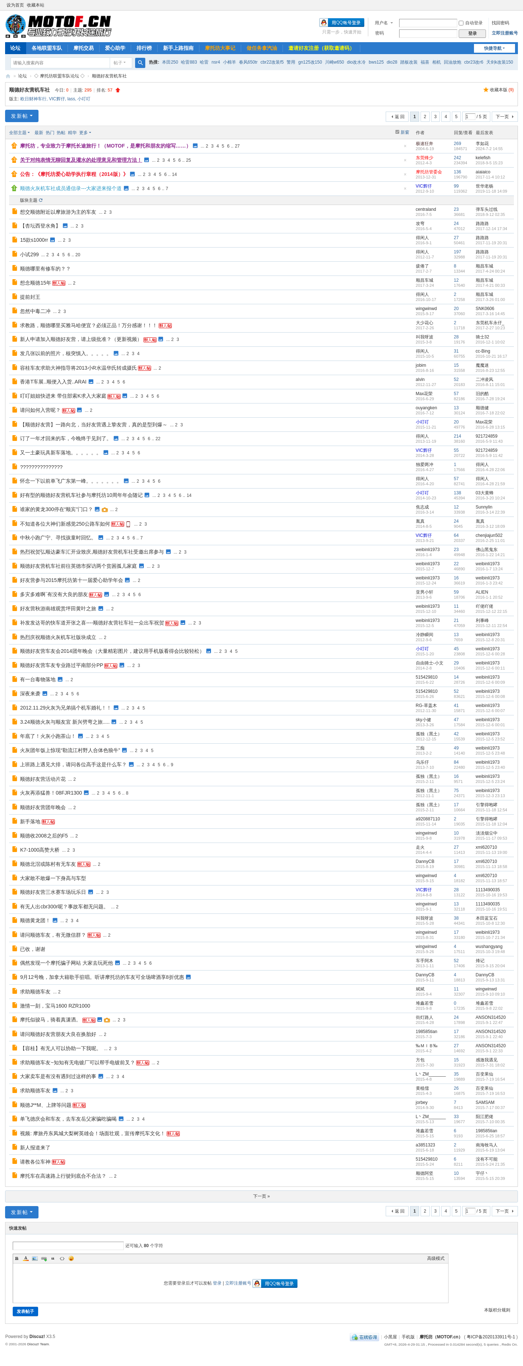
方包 (420, 1059)
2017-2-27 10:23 (490, 328)
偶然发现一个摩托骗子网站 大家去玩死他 (66, 963)
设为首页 (15, 5)
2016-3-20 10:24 (490, 498)
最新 (39, 132)
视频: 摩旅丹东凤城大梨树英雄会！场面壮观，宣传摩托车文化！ (92, 1133)
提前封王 (30, 297)
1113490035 (488, 889)
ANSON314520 (491, 1017)
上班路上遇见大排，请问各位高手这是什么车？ (73, 764)
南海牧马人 (487, 1145)
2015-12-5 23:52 (490, 739)
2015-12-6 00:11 (490, 668)
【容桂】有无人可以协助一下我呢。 (60, 1048)
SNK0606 (485, 308)
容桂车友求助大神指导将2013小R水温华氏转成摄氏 (78, 368)
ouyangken (426, 407)
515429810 (427, 677)
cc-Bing (483, 351)
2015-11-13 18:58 (491, 866)
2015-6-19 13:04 (490, 1150)
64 (456, 535)
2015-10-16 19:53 (491, 895)
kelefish (483, 157)
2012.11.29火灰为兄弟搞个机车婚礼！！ (66, 708)
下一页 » (261, 1196)
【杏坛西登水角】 (40, 226)
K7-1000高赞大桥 (40, 850)
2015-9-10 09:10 (490, 994)
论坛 (15, 48)
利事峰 (482, 620)
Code (62, 1258)
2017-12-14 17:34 (491, 228)
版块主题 (28, 200)
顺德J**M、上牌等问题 (46, 1105)
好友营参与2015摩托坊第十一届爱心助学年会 (71, 580)
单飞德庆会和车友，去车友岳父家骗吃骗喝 (68, 1119)
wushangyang (489, 946)
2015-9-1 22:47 (489, 1022)
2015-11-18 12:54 (491, 810)
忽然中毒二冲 (35, 311)
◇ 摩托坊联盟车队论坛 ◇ (59, 76)
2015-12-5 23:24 (490, 781)
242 (457, 157)
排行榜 (144, 48)
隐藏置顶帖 (405, 176)
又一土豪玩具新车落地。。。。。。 (60, 452)
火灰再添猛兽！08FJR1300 (51, 793)
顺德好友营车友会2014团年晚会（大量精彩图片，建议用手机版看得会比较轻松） (112, 651)
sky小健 (423, 719)
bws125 (376, 62)
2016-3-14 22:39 (490, 512)
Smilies (71, 1258)
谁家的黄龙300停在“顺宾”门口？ (56, 509)
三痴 (420, 748)
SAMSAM (485, 1102)
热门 (50, 132)
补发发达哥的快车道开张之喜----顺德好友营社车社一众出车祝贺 (92, 623)
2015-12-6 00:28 (490, 654)
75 (456, 790)
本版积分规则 (497, 1310)
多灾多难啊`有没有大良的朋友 (54, 594)
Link (44, 1258)
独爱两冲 (424, 464)
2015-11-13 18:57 (491, 881)
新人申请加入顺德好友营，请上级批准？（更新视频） (81, 339)
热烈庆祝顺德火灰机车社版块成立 (58, 637)
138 (457, 492)
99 (456, 186)
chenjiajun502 (489, 535)
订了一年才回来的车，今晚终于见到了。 (66, 438)
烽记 (480, 960)
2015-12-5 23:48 (490, 753)
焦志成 (422, 507)
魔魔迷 (482, 365)
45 (456, 648)
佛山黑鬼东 (487, 549)
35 (456, 1074)
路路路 (482, 223)
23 (456, 209)
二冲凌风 (484, 379)
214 (457, 436)
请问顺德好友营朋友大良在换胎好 (58, 1034)
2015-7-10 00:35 (490, 1122)
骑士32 (482, 337)
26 (456, 1088)
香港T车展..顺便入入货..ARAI (53, 382)
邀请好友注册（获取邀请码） (321, 48)
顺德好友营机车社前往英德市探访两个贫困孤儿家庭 (78, 566)
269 (457, 143)
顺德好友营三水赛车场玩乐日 (53, 892)
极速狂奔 (424, 143)
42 (456, 733)
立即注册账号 (505, 33)
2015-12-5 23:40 (490, 767)
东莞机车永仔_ (490, 322)
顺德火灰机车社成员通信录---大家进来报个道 (71, 188)
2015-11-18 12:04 (491, 824)
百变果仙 (484, 1074)
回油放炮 (452, 62)
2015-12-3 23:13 (490, 796)
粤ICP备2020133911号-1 (491, 1336)
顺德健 (482, 407)
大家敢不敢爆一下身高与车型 (53, 878)
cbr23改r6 (473, 62)
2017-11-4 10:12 (490, 177)
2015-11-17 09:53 (491, 838)
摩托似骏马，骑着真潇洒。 (50, 1020)
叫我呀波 (424, 337)
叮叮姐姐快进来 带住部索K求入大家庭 (63, 396)
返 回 (400, 116)
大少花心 (424, 322)
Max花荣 (424, 393)
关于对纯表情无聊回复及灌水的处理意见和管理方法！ (81, 160)
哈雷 (204, 62)
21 (456, 620)
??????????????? (41, 467)
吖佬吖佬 (484, 606)
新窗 (405, 132)
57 (456, 393)
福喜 (425, 62)
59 (456, 592)
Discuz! (37, 1336)
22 (157, 438)
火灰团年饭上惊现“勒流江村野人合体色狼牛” (70, 750)
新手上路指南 (178, 48)
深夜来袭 (30, 693)
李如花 (482, 143)
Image (34, 1258)
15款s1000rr (34, 240)
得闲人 (422, 237)
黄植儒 (422, 1088)
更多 (83, 132)
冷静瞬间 (424, 634)
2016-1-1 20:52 (489, 597)
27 (237, 146)
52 (456, 379)
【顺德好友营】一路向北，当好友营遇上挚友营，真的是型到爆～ (93, 424)
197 (457, 251)
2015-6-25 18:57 (490, 1136)
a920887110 (428, 818)
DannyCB (425, 861)
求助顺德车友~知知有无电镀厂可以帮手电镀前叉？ (77, 1062)
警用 (291, 62)
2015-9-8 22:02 (489, 1008)
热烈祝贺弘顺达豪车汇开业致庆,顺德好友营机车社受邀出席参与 (92, 552)
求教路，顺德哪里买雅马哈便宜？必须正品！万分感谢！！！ (88, 325)
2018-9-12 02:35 (490, 214)
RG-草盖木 (426, 705)
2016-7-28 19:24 (490, 399)
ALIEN (482, 592)
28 (456, 337)
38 (456, 918)
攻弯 (420, 223)
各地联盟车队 (47, 48)
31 (456, 351)
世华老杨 (484, 186)
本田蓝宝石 (487, 918)
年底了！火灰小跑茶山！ (48, 736)
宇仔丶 (482, 1173)
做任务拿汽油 (262, 48)
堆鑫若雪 (424, 1003)
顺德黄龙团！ (35, 920)
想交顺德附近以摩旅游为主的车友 (58, 212)
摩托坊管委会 (429, 171)
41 (456, 705)
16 (456, 577)
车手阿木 (424, 960)
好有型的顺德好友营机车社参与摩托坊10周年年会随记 (81, 495)
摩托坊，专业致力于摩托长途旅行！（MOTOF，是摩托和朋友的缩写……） (105, 146)
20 (78, 254)
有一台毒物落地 (38, 679)
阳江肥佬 (484, 1116)
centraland (426, 209)
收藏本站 (35, 5)
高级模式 (436, 1258)
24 (456, 223)
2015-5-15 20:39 (490, 1178)
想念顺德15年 (35, 283)
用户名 (381, 22)
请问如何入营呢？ (40, 410)
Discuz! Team (38, 1344)
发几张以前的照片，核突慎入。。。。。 (66, 353)
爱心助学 (115, 48)
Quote (53, 1258)
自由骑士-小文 (429, 663)
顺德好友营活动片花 (43, 779)
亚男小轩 (424, 592)
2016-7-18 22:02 (490, 413)
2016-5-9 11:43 (489, 441)
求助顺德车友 (35, 992)
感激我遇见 (487, 1059)
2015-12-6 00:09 (490, 682)
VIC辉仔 (57, 98)
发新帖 (19, 116)
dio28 (392, 62)
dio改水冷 (356, 62)
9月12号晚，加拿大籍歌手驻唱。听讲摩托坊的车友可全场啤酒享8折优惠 (102, 977)
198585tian (426, 1031)
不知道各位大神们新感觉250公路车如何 (65, 524)
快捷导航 (493, 48)
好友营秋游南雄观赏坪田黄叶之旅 (58, 608)
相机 (436, 62)
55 (456, 450)
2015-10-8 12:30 (490, 923)
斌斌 (420, 989)
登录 (217, 1283)
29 (456, 663)
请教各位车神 (35, 1162)
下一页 (502, 116)
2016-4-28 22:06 (490, 469)
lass (71, 98)
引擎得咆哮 (487, 804)
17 (456, 804)
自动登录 (471, 22)
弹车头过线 (487, 209)
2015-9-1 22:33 (489, 1051)
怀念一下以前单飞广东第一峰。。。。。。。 (71, 481)
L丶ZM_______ (431, 1074)
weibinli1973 (428, 549)
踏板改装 (409, 62)
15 (456, 365)
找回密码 (500, 22)
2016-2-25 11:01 (490, 540)
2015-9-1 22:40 (489, 1036)
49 (456, 748)
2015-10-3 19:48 (490, 951)
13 (456, 407)
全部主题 (18, 132)
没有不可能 (487, 1159)
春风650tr (248, 62)
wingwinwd (426, 308)
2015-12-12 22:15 (491, 611)
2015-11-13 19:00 (491, 852)
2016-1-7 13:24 (489, 569)
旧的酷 (482, 393)
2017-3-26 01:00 (490, 299)
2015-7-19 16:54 (490, 1079)
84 (456, 762)
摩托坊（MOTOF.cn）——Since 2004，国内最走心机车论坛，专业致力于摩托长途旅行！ (8, 76)
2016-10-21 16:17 (491, 356)
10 (456, 833)
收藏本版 (502, 89)
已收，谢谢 (32, 949)
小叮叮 (83, 98)
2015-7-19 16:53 (490, 1093)
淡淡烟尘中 (487, 833)
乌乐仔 (422, 762)
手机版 (408, 1336)
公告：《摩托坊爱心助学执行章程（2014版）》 (74, 174)
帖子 (118, 62)
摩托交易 (83, 48)
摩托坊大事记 (220, 48)
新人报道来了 (35, 1147)
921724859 (487, 436)
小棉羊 (229, 62)
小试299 (29, 254)
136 (457, 171)
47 (456, 719)
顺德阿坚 (424, 1173)
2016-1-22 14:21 (490, 555)
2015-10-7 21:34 (490, 937)
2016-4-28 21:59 (490, 484)
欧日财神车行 (33, 98)
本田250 (170, 62)
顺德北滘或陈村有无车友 (48, 864)
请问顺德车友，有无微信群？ (53, 935)
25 (188, 160)
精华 (72, 132)
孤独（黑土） (429, 733)
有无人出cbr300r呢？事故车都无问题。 (64, 906)
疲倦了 (422, 266)
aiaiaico (483, 171)
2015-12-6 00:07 (490, 710)
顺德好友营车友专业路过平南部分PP (61, 665)
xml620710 (486, 847)
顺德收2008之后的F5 (44, 836)
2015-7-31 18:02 (490, 1065)
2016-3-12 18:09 (490, 526)
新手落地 (30, 821)
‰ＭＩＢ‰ (427, 1045)
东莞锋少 (424, 157)
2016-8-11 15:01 (490, 384)
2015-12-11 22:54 (491, 625)
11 (456, 606)
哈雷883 (189, 62)
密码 (379, 33)
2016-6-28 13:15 (490, 427)
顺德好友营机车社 (109, 76)
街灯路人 (424, 1017)
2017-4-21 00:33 (490, 285)
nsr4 (215, 62)
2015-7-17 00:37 (490, 1107)
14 (174, 174)
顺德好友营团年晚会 (43, 807)
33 (456, 1116)
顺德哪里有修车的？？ (45, 269)
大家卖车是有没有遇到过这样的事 (58, 1076)
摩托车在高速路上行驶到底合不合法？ (63, 1176)
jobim (421, 365)
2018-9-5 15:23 (489, 163)
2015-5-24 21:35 (490, 1164)
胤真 (420, 521)
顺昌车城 (484, 266)
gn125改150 (310, 62)
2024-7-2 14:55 (489, 148)
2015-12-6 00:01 (490, 725)
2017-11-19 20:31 (491, 243)
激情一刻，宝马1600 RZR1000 (55, 1006)
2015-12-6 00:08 (490, 696)
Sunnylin (484, 507)
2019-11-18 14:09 (491, 191)
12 (456, 280)
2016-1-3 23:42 (489, 583)
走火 (420, 847)
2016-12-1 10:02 (490, 342)
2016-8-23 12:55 (490, 370)
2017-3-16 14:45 (490, 314)
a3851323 (425, 1145)
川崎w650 (334, 62)
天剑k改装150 (499, 62)
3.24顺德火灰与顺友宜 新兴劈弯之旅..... (65, 722)
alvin (420, 379)
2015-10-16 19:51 (491, 909)
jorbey (422, 1102)
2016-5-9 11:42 (489, 455)
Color (25, 1258)
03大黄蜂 (485, 492)
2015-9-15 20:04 (490, 966)
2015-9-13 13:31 (490, 980)
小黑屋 (390, 1336)
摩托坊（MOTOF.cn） (441, 1336)
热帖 (61, 132)
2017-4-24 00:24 (490, 271)
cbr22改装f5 (272, 62)
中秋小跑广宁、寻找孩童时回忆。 (58, 538)
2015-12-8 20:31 (490, 640)
